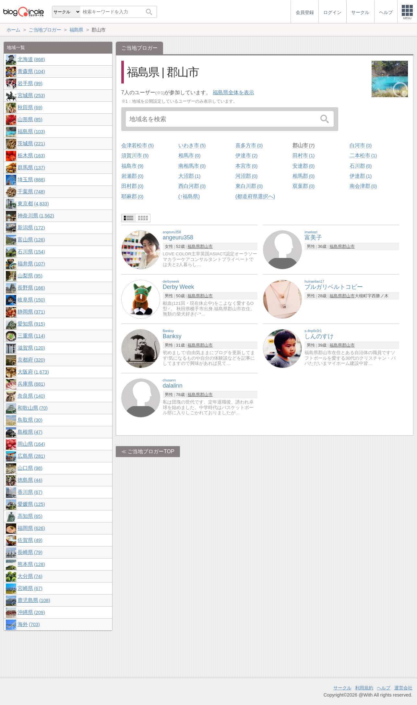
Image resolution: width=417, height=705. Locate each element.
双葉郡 (303, 186)
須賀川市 (135, 155)
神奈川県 (36, 215)
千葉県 (31, 191)
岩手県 (30, 83)
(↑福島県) (189, 196)
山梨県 (30, 275)
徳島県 (30, 480)
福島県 (193, 246)
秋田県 (30, 107)
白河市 (361, 145)
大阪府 (33, 372)
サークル (342, 687)
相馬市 (189, 155)
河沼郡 (246, 176)
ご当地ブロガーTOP (150, 451)
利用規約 (364, 687)
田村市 (303, 155)
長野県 (31, 287)
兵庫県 (31, 384)
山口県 (30, 468)
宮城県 (31, 95)
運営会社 (403, 687)
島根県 (30, 432)
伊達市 (246, 155)
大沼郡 (189, 176)
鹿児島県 (34, 600)
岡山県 (31, 444)
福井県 (31, 263)
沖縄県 (31, 612)
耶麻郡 (132, 196)
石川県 (31, 251)
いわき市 (192, 145)
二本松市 (363, 155)
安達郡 (303, 166)
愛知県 (31, 324)
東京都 (33, 203)
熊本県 (31, 564)
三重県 (31, 336)
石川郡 (361, 166)
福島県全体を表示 (233, 92)
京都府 (31, 360)
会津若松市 (137, 145)
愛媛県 (31, 504)
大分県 (30, 576)
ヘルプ (383, 687)
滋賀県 (31, 348)
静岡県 (31, 311)
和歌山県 (32, 408)
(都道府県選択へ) (255, 196)
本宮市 (246, 166)
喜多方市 (249, 145)
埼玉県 (31, 179)
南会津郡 (363, 186)
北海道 (31, 59)
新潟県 (31, 227)
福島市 (132, 166)
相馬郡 (303, 176)
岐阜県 (31, 299)
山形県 (30, 119)
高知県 (30, 516)
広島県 (31, 456)
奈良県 (31, 396)
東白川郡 (249, 186)
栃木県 (31, 155)
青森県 (31, 71)
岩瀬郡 (132, 176)
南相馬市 (192, 166)
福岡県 (31, 528)
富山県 (31, 239)
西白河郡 (192, 186)
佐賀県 (30, 540)
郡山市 (303, 145)
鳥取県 (30, 420)
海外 (29, 624)
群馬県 (31, 167)
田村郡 (132, 186)
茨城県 (31, 143)
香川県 (30, 492)
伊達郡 (361, 176)
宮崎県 (30, 588)
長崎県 (30, 552)
